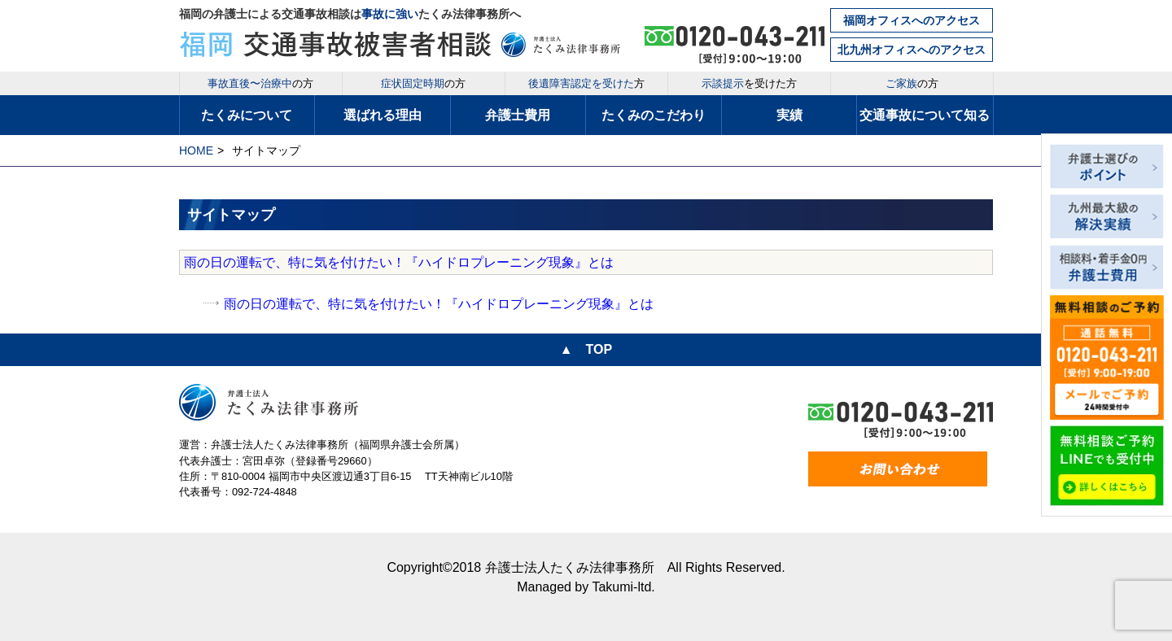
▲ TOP (586, 349)
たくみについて (246, 115)
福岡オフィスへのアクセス (911, 20)
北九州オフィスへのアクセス (911, 49)
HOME (196, 150)
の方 (260, 83)
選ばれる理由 (382, 115)
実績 (789, 115)
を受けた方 (749, 83)
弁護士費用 (517, 115)
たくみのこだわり (653, 115)
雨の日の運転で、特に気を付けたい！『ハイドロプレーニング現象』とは (399, 262)
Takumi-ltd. (623, 587)
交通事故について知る (924, 115)
